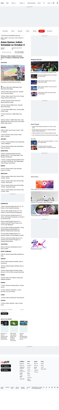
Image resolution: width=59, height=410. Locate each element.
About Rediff (2, 388)
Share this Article (6, 52)
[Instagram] (52, 388)
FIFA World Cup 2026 (36, 249)
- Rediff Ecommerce (22, 371)
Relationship (43, 369)
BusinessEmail (31, 3)
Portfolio (36, 372)
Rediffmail (22, 363)
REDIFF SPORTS (3, 48)
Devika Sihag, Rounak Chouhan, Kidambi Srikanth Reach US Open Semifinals (44, 130)
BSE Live (36, 363)
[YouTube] (54, 388)
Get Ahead (28, 373)
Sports (41, 31)
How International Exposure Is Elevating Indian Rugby (45, 135)
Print (22, 309)
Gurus (39, 3)
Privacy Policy (12, 388)
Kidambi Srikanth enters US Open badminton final (44, 133)
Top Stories (5, 31)
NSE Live (36, 365)
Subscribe (4, 313)
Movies (34, 31)
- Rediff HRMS (21, 374)
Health (42, 363)
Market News (35, 368)
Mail (7, 3)
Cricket (27, 31)
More (50, 3)
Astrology (29, 377)
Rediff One (22, 365)
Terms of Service (17, 388)
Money (22, 3)
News (14, 3)
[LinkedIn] (57, 388)
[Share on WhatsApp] (43, 388)
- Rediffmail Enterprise (22, 368)
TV (44, 3)
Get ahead (49, 31)
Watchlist (36, 370)
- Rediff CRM (21, 377)
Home (2, 3)
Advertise (7, 387)
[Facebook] (49, 388)
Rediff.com (37, 387)
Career (42, 367)
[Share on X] (46, 388)
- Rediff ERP (22, 379)
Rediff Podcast (29, 380)
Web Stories (34, 177)
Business (20, 31)
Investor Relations (23, 388)
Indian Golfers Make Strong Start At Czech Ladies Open (44, 127)
